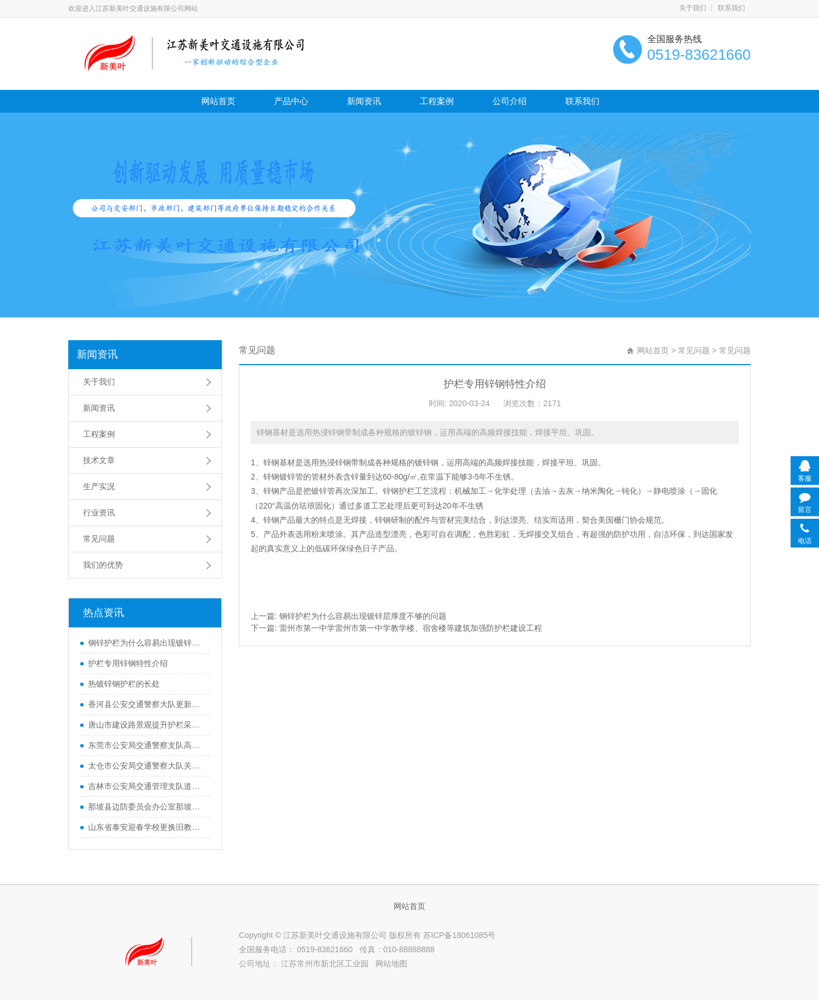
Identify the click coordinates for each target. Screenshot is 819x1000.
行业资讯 (99, 512)
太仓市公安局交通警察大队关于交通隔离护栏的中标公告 (146, 765)
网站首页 (218, 101)
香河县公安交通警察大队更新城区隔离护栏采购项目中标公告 (146, 704)
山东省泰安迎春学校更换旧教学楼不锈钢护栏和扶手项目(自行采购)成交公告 (146, 827)
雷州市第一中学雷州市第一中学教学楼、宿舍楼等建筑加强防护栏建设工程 (410, 628)
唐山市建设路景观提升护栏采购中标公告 (146, 724)
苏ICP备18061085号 (459, 935)
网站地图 (391, 963)
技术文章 (99, 460)
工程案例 (437, 101)
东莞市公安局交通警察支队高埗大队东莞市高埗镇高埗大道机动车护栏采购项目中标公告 (146, 745)
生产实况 (99, 486)
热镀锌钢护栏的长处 (124, 683)
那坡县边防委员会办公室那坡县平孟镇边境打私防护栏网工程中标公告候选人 (146, 806)
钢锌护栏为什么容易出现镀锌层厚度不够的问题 (146, 642)
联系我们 (731, 8)
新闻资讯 (364, 101)
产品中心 (291, 101)
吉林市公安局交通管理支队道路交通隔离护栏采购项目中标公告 (146, 786)
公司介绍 (510, 101)
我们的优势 (103, 564)
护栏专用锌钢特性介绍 (128, 663)
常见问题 (99, 538)
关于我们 (692, 8)
